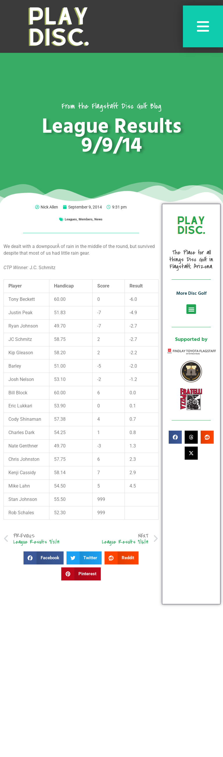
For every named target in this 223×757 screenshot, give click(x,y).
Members (86, 219)
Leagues (71, 219)
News (98, 219)
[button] (44, 557)
